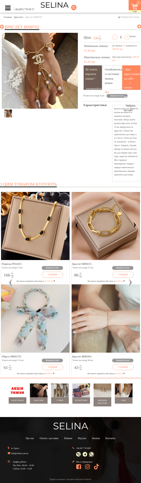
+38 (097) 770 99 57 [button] (24, 9)
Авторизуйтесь (94, 88)
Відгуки (82, 438)
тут (107, 91)
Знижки (96, 438)
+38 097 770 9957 (83, 448)
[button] (10, 282)
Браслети (18, 17)
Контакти (110, 438)
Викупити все (117, 96)
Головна (8, 17)
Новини (68, 438)
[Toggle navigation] (8, 8)
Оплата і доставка (49, 438)
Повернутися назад (129, 17)
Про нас (30, 438)
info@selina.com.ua (19, 453)
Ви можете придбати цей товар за (36, 281)
